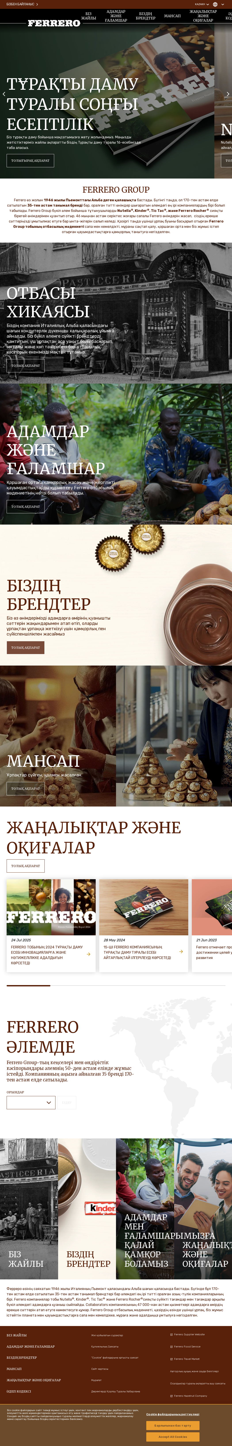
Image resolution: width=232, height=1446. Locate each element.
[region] (116, 1425)
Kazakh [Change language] (202, 4)
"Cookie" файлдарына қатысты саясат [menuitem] (115, 1357)
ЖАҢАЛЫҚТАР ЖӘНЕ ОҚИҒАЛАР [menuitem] (203, 16)
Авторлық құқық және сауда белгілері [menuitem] (194, 1371)
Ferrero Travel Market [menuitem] (185, 1358)
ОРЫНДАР (15, 1092)
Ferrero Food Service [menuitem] (185, 1346)
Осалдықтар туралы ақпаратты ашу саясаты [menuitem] (197, 1383)
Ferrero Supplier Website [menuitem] (187, 1334)
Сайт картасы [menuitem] (99, 1368)
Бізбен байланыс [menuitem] (23, 4)
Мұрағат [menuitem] (96, 1380)
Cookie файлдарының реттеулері (172, 1414)
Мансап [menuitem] (172, 16)
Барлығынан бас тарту (172, 1425)
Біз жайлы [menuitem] (88, 15)
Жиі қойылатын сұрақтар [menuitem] (107, 1335)
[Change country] (218, 4)
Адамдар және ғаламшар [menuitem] (116, 16)
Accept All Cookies (173, 1436)
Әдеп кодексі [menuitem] (19, 1391)
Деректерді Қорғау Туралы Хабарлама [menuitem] (115, 1391)
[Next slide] (228, 93)
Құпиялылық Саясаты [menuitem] (104, 1346)
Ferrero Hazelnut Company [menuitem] (188, 1395)
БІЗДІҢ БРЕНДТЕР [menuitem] (145, 15)
